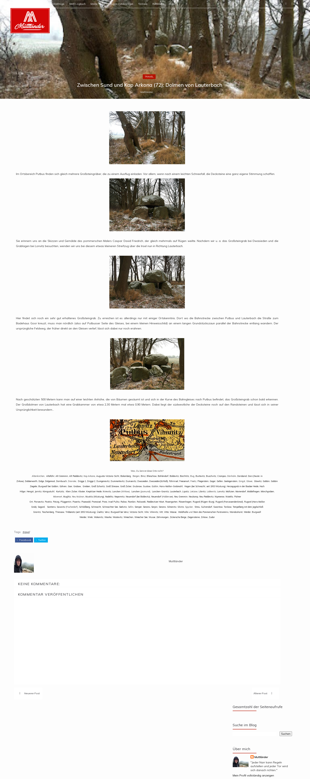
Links (201, 3)
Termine (171, 3)
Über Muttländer (59, 3)
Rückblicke (187, 3)
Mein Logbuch (106, 3)
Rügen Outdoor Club (150, 3)
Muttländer (152, 455)
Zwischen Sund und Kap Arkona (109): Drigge (248, 614)
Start (42, 3)
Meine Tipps (126, 3)
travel (154, 438)
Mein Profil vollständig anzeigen (228, 546)
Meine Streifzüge (83, 3)
